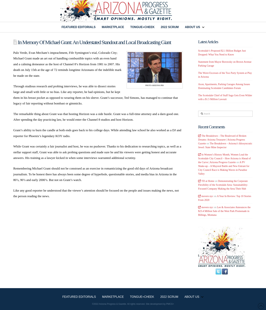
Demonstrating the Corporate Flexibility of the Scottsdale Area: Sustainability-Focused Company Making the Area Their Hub (223, 185)
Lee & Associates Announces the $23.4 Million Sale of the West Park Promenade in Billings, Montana (224, 211)
